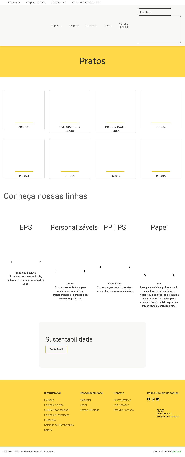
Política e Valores (53, 405)
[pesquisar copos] (154, 12)
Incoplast (73, 25)
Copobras (56, 25)
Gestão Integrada (89, 410)
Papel (159, 227)
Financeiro (50, 420)
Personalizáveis (74, 227)
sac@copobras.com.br (168, 416)
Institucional (13, 2)
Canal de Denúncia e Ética (86, 2)
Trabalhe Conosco (124, 25)
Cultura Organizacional (56, 410)
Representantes (122, 400)
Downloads (91, 25)
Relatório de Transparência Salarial (59, 427)
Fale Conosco (121, 405)
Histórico (49, 400)
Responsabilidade (36, 2)
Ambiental (85, 400)
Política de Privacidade (56, 415)
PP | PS (115, 227)
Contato (107, 25)
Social (83, 405)
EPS (25, 227)
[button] (11, 262)
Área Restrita (59, 2)
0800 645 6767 (164, 413)
